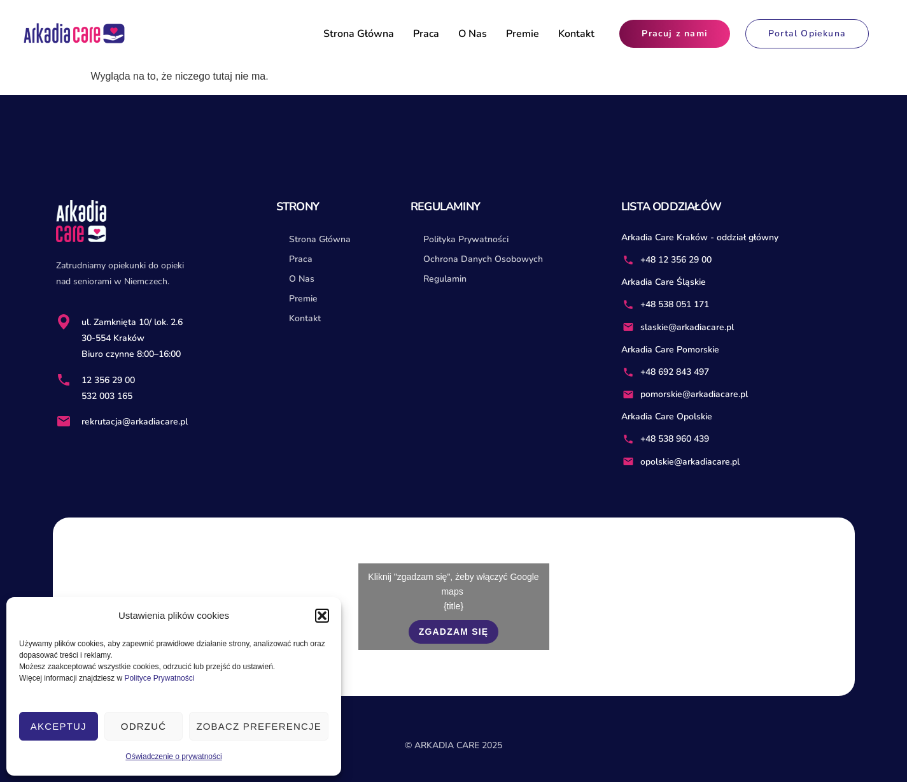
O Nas (472, 33)
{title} (453, 606)
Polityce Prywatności (159, 678)
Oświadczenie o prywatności (173, 756)
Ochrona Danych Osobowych (483, 259)
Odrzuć (143, 726)
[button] (322, 615)
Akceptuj (59, 726)
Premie (522, 33)
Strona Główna (358, 33)
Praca (426, 33)
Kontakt (576, 33)
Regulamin (445, 279)
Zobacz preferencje (258, 726)
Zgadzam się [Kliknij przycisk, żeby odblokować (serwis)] (454, 631)
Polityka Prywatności (466, 239)
